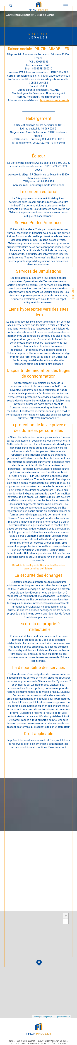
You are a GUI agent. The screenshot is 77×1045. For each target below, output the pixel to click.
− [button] (66, 921)
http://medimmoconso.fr (54, 100)
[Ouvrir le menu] (66, 5)
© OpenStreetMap (62, 1016)
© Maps (46, 1016)
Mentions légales (50, 1043)
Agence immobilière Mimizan (20, 15)
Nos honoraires (18, 1043)
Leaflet (36, 1016)
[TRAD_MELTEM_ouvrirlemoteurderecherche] (11, 5)
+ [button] (66, 916)
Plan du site (33, 1043)
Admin (63, 1043)
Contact (72, 293)
